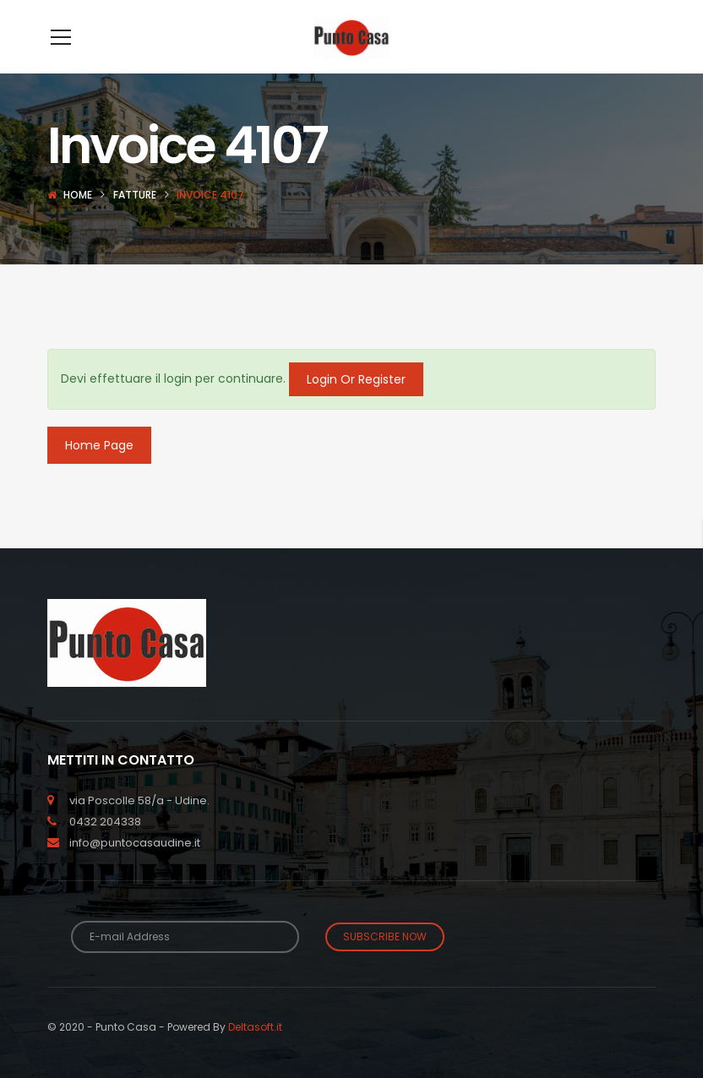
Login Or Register (356, 404)
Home (77, 220)
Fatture (134, 220)
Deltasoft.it (255, 1052)
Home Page (99, 470)
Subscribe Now (385, 962)
